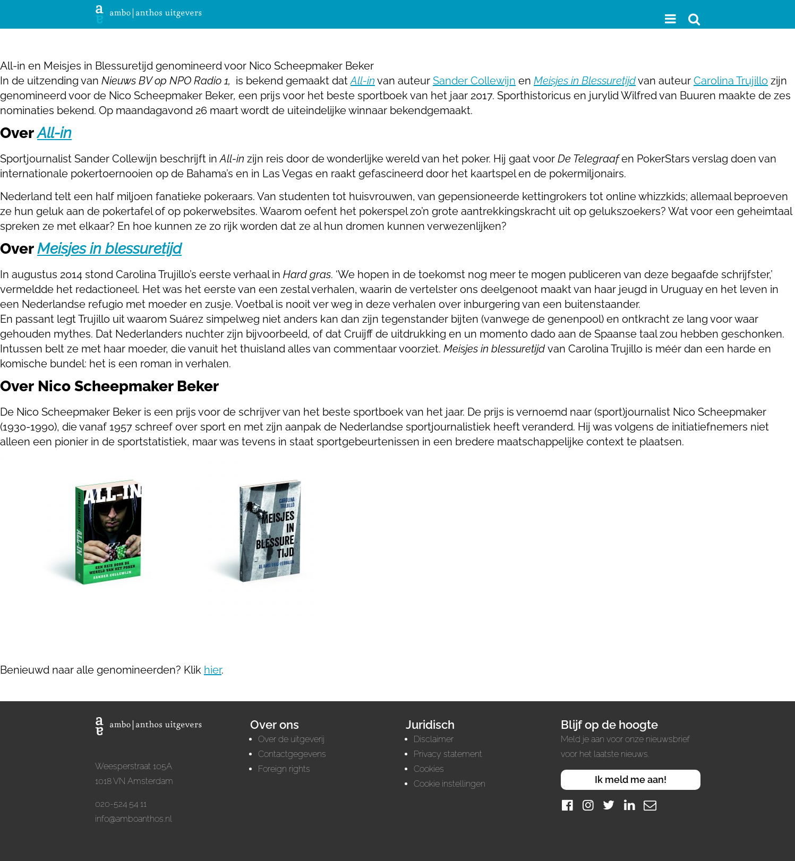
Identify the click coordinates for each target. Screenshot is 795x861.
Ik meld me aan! (630, 779)
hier (212, 670)
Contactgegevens (292, 754)
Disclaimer (434, 739)
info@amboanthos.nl (133, 819)
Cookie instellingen (449, 784)
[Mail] (650, 805)
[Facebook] (567, 805)
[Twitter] (608, 805)
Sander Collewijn (474, 80)
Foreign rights (284, 769)
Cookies (429, 769)
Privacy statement (448, 754)
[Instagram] (588, 805)
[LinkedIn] (629, 805)
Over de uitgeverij (291, 739)
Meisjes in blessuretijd (109, 248)
